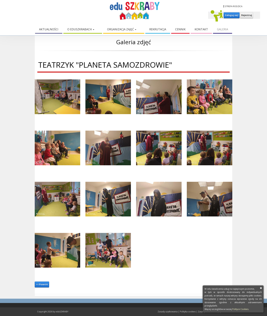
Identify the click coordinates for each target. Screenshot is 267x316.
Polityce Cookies (240, 309)
